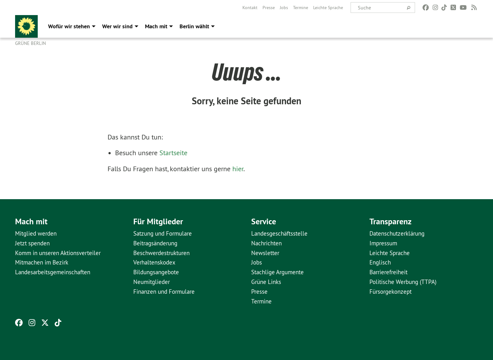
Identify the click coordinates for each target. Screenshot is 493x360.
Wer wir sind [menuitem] (117, 26)
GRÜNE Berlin (30, 43)
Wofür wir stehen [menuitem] (69, 26)
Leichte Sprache (328, 7)
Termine (300, 7)
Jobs (284, 7)
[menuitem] (250, 7)
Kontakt (250, 7)
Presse (269, 7)
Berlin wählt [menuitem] (194, 26)
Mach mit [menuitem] (156, 26)
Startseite (173, 152)
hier (237, 168)
